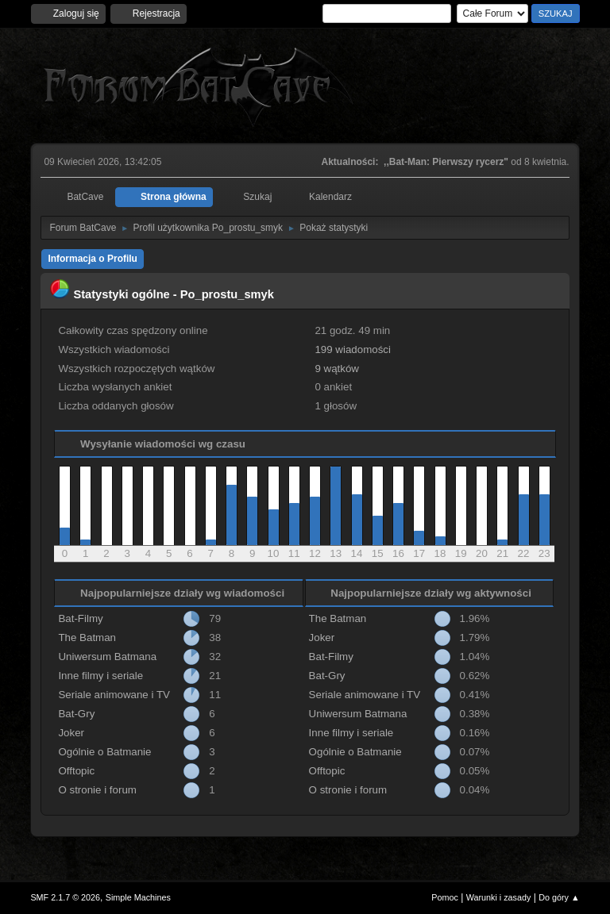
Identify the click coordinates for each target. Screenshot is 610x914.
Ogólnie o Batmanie (104, 752)
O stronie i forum (97, 790)
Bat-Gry (76, 714)
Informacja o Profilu (92, 258)
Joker (71, 733)
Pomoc (444, 897)
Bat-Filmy (80, 618)
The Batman (87, 637)
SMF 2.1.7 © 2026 (65, 897)
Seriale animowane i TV (114, 695)
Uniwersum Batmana (107, 656)
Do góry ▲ (559, 897)
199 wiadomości (353, 349)
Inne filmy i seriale (100, 676)
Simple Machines (138, 897)
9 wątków (337, 368)
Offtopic (76, 771)
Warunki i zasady (498, 897)
